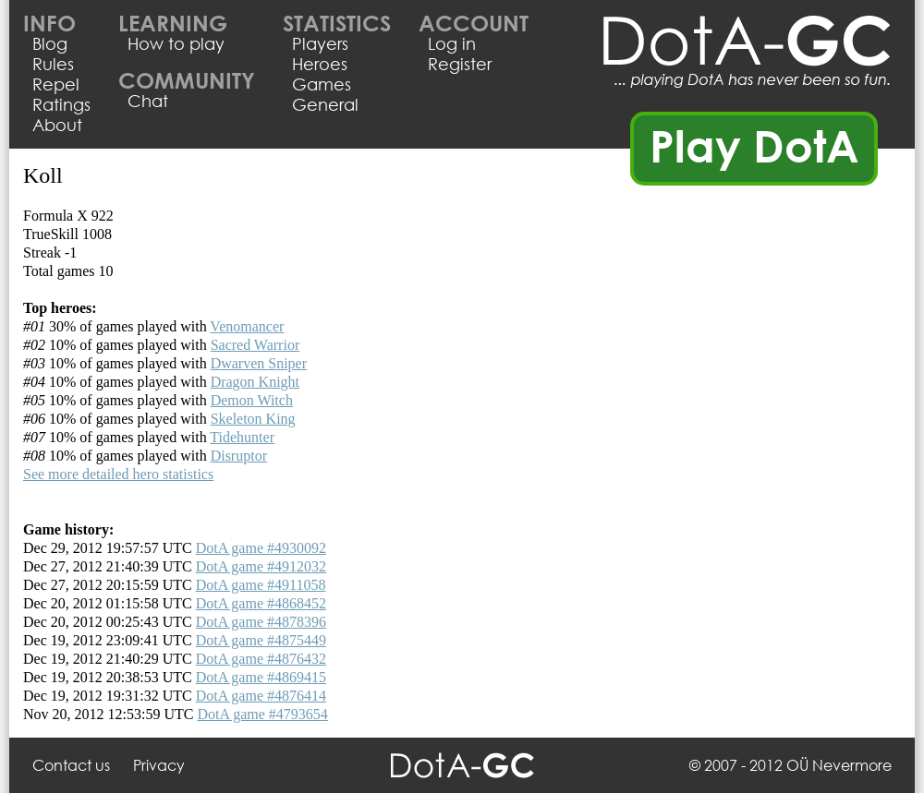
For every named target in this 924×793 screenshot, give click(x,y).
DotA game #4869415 (261, 677)
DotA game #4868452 (261, 603)
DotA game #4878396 (261, 622)
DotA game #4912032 (261, 566)
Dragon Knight (255, 382)
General (325, 104)
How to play (176, 43)
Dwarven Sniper (259, 363)
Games (321, 84)
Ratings (61, 104)
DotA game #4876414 (261, 695)
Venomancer (247, 326)
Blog (49, 43)
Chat (148, 100)
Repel (55, 84)
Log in (452, 43)
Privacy (159, 765)
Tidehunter (242, 437)
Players (320, 43)
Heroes (319, 64)
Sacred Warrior (255, 345)
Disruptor (239, 455)
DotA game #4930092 (261, 548)
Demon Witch (252, 400)
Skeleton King (253, 419)
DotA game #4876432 (261, 659)
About (57, 124)
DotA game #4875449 (261, 640)
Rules (53, 64)
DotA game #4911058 (261, 585)
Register (460, 64)
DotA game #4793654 (262, 714)
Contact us (71, 765)
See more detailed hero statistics (118, 474)
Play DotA (754, 145)
